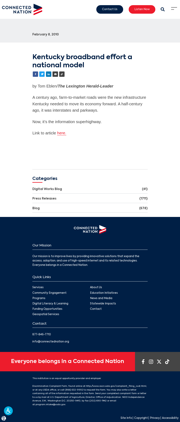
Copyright (141, 418)
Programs (38, 298)
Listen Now (142, 9)
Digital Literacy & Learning (50, 303)
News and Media (101, 298)
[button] (8, 410)
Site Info (126, 418)
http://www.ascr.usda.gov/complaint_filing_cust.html (116, 386)
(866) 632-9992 (74, 390)
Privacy (155, 418)
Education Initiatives (104, 293)
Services (38, 287)
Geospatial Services (45, 314)
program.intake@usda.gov (50, 404)
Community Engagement (49, 293)
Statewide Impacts (103, 303)
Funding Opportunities (47, 309)
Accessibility (170, 418)
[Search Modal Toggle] (163, 9)
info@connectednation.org (50, 341)
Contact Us (109, 9)
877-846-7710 (41, 334)
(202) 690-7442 (98, 401)
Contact (96, 309)
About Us (96, 287)
